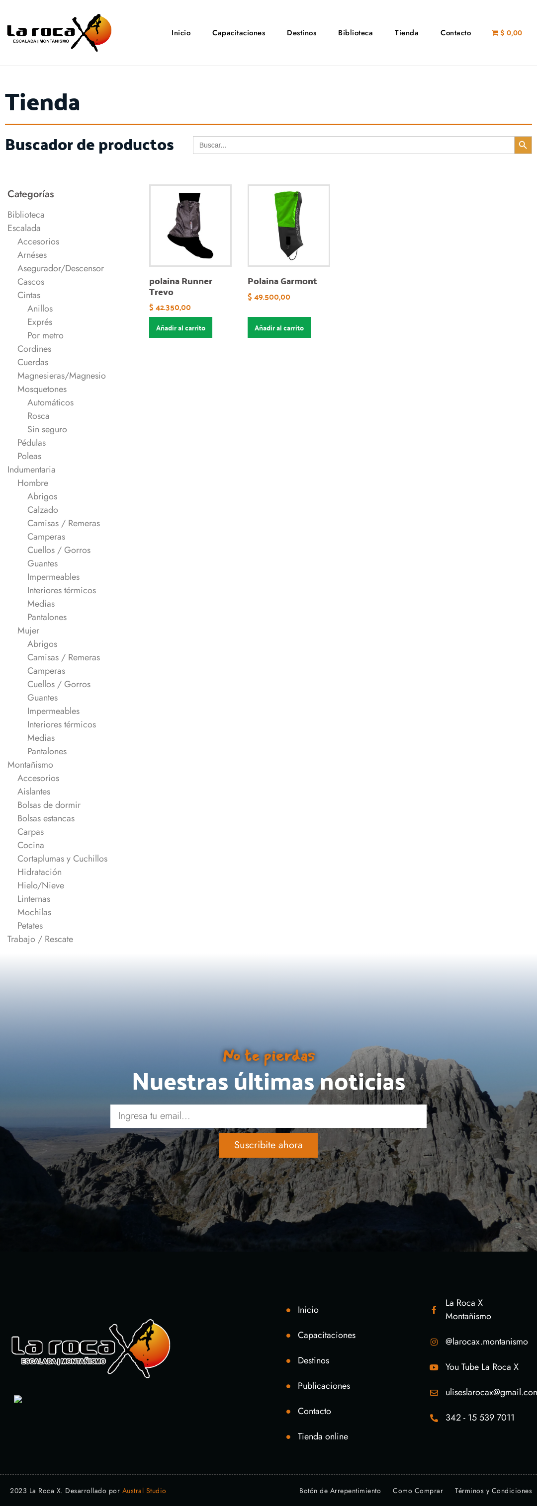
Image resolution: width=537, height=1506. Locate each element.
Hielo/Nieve (40, 885)
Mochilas (34, 912)
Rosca (38, 415)
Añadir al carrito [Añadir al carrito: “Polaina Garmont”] (279, 327)
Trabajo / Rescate (40, 939)
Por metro (45, 335)
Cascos (30, 281)
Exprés (39, 322)
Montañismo (30, 764)
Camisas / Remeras (63, 523)
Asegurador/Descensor (60, 268)
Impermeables (53, 576)
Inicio (181, 32)
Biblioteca (355, 32)
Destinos (301, 32)
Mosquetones (42, 389)
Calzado (42, 509)
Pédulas (31, 442)
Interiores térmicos (61, 590)
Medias (41, 603)
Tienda (407, 32)
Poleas (29, 456)
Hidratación (39, 872)
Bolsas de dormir (49, 804)
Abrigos (42, 496)
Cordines (34, 348)
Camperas (46, 536)
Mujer (28, 630)
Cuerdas (32, 362)
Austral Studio (144, 1491)
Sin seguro (47, 429)
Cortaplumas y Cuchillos (62, 858)
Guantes (42, 563)
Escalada (24, 228)
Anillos (40, 308)
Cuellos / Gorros (58, 550)
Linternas (33, 898)
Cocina (30, 845)
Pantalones (47, 617)
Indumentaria (31, 469)
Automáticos (50, 402)
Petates (30, 925)
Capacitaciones (238, 32)
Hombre (32, 482)
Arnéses (32, 254)
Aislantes (33, 791)
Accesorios (38, 241)
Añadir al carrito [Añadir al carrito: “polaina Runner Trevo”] (180, 327)
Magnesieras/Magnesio (61, 375)
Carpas (30, 831)
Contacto (456, 32)
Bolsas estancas (46, 818)
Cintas (28, 295)
